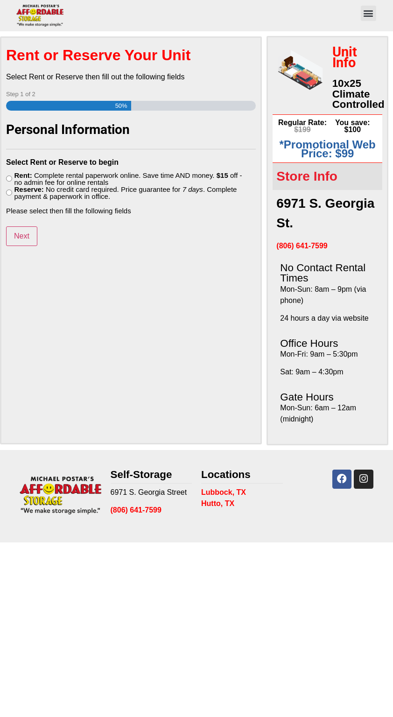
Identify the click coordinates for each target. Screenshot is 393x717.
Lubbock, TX (223, 492)
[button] (368, 13)
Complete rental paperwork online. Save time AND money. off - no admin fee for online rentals (128, 179)
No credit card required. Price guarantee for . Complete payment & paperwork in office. (125, 193)
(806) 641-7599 (301, 246)
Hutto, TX (217, 503)
